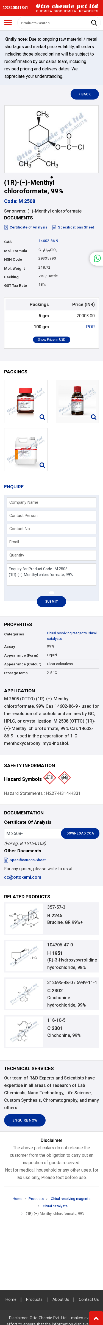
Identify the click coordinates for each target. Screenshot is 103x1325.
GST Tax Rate (15, 285)
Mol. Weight (14, 268)
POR (90, 326)
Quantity (16, 555)
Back (85, 94)
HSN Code (13, 259)
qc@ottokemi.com (22, 877)
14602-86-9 (48, 241)
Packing (11, 277)
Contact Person (23, 515)
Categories (14, 634)
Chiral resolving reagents (67, 633)
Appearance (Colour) (22, 664)
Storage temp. (16, 673)
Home (17, 1199)
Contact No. (20, 528)
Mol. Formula (15, 251)
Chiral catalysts (55, 1206)
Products (36, 1199)
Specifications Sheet (73, 227)
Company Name (23, 502)
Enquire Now (24, 1120)
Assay (9, 646)
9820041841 (15, 7)
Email (14, 541)
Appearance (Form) (21, 655)
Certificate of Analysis (25, 227)
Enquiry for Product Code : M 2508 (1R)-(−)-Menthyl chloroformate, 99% (51, 574)
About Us (60, 1300)
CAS (8, 242)
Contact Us (89, 1300)
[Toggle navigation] (8, 22)
